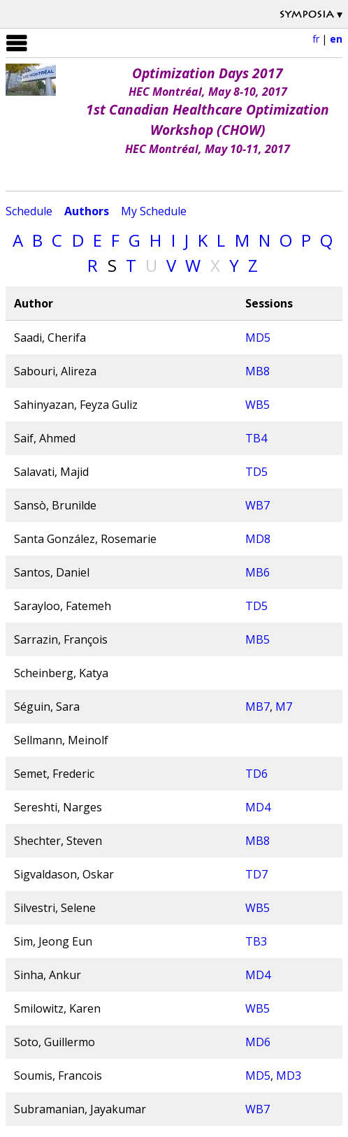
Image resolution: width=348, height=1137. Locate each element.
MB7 (257, 706)
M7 (283, 706)
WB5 (257, 404)
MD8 (257, 538)
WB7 (257, 505)
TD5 (256, 471)
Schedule (29, 211)
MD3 (288, 1075)
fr (315, 38)
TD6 (256, 773)
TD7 (256, 874)
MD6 (257, 1042)
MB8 (257, 371)
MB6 (257, 572)
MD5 (257, 337)
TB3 (256, 941)
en (336, 38)
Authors (86, 211)
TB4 (256, 438)
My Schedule (154, 211)
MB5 (257, 639)
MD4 (257, 807)
